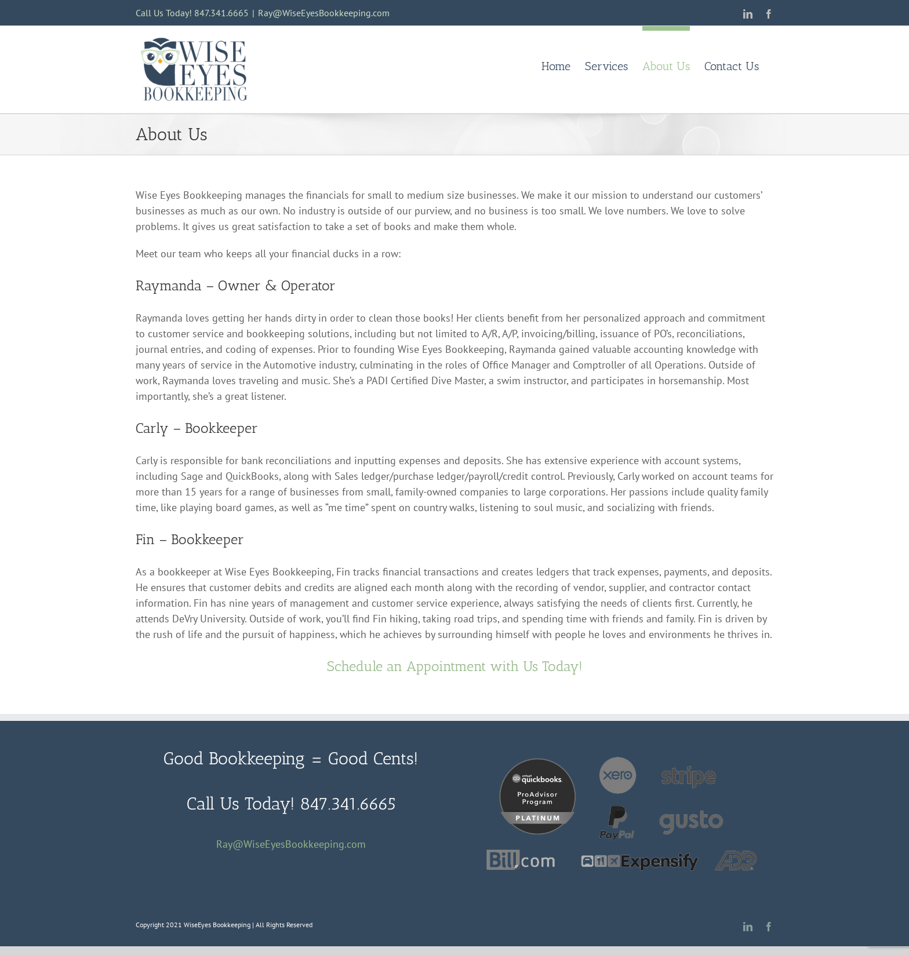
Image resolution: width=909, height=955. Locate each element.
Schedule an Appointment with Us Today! (455, 666)
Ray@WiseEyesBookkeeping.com (324, 13)
